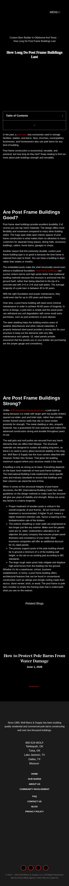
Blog (34, 806)
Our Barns (34, 779)
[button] (62, 116)
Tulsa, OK (34, 750)
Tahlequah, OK (34, 746)
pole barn (22, 134)
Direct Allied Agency (27, 878)
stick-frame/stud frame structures (27, 410)
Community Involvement (34, 789)
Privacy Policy (34, 811)
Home (34, 774)
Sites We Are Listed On (47, 878)
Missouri (34, 763)
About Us (34, 784)
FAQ (34, 796)
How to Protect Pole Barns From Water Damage (34, 658)
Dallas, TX (35, 759)
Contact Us (34, 801)
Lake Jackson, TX (34, 754)
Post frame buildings (46, 270)
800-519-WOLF (34, 742)
